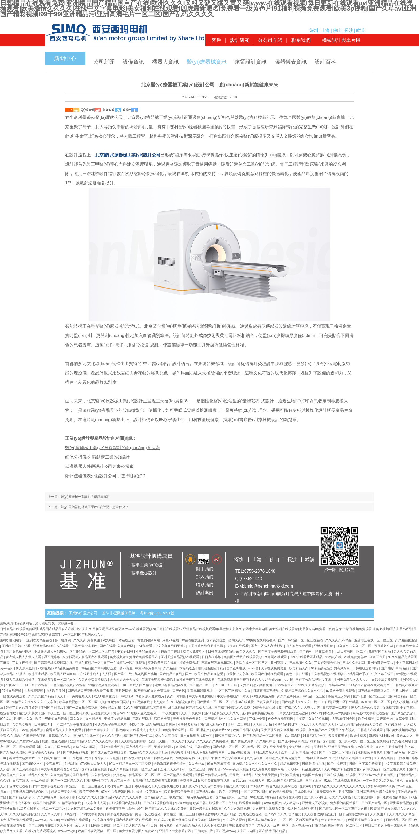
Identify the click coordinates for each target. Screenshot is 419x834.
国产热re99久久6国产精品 (283, 814)
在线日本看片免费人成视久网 (386, 825)
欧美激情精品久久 (189, 825)
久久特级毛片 (47, 797)
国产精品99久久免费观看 (152, 691)
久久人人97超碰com (266, 679)
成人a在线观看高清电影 (245, 803)
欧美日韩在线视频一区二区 (97, 831)
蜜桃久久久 (236, 640)
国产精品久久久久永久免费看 (166, 808)
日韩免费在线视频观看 (214, 780)
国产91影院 (393, 724)
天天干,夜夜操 (191, 713)
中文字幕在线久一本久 (233, 696)
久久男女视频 (22, 724)
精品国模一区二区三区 (145, 775)
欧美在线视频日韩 (367, 797)
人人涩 (107, 674)
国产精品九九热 (402, 713)
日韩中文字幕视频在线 (47, 786)
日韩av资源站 (132, 758)
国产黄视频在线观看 (230, 758)
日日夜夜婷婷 (212, 657)
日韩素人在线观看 (370, 730)
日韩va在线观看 (243, 702)
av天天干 (82, 825)
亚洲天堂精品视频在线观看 (180, 657)
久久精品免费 (384, 758)
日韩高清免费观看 (384, 679)
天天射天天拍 (263, 724)
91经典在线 (184, 747)
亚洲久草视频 (120, 769)
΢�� (69, 110)
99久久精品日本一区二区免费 (130, 764)
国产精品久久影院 (13, 752)
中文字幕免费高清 (148, 668)
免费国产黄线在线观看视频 (243, 657)
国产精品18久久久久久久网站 (225, 719)
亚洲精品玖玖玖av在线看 (51, 646)
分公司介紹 (270, 40)
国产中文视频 (337, 764)
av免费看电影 (185, 758)
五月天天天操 (170, 769)
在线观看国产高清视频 (125, 803)
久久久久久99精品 (338, 640)
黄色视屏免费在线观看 (16, 820)
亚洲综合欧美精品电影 (258, 713)
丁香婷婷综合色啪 (327, 663)
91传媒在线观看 (281, 792)
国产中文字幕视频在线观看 (277, 651)
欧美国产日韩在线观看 (267, 674)
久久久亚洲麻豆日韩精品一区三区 (301, 696)
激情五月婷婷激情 (25, 769)
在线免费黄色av (356, 657)
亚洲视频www (225, 831)
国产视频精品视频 (76, 752)
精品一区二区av (54, 808)
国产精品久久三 (156, 797)
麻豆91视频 (171, 640)
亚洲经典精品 (188, 724)
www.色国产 (272, 803)
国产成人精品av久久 (263, 820)
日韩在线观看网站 (365, 668)
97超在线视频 (12, 691)
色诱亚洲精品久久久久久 (366, 820)
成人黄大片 (161, 702)
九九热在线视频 (250, 814)
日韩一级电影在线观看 (205, 808)
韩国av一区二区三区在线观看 (27, 685)
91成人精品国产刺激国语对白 (350, 758)
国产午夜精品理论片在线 (314, 679)
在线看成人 (138, 730)
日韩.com (239, 780)
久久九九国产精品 (41, 696)
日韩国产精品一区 (375, 803)
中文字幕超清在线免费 (400, 764)
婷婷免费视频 (189, 663)
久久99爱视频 (318, 719)
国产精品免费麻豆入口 (374, 691)
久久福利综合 (266, 741)
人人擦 (5, 769)
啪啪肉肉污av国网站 (115, 702)
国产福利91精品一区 (52, 758)
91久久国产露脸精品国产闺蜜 (144, 707)
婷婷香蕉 (37, 730)
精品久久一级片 (269, 825)
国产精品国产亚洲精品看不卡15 (91, 691)
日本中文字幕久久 (97, 730)
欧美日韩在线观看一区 (209, 803)
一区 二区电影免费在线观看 (73, 724)
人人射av (293, 769)
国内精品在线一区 (86, 736)
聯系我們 (301, 40)
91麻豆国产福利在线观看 (285, 780)
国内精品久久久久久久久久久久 (255, 764)
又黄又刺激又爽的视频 (256, 685)
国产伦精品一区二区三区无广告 (92, 651)
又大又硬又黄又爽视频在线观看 (284, 730)
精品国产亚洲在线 (233, 668)
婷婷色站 (120, 775)
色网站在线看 (19, 786)
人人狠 (288, 679)
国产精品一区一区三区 (229, 747)
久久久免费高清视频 (93, 679)
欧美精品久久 (299, 668)
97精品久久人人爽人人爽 (302, 707)
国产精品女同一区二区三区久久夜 (343, 808)
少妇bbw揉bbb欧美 (382, 786)
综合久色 (272, 786)
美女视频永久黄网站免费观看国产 (134, 657)
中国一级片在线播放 (297, 825)
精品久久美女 (29, 713)
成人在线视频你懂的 (21, 679)
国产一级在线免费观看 (82, 707)
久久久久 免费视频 (87, 640)
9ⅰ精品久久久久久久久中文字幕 (34, 702)
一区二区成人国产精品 (136, 685)
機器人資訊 (165, 62)
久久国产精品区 (137, 825)
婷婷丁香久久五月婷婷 (22, 707)
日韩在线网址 (142, 719)
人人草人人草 (51, 814)
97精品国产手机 (357, 674)
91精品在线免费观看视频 (260, 775)
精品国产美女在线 (64, 792)
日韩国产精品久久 (228, 736)
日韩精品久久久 (60, 736)
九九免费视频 (34, 691)
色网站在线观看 (290, 797)
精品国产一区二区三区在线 (85, 786)
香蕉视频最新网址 (200, 691)
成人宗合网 (292, 736)
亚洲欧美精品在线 (39, 640)
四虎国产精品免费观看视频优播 (155, 780)
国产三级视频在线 (41, 825)
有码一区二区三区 (349, 825)
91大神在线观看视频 (302, 808)
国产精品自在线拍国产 (176, 674)
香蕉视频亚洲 (181, 752)
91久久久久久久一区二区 (354, 646)
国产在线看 (108, 646)
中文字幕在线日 (382, 674)
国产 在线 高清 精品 (395, 668)
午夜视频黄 (170, 713)
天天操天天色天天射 (188, 719)
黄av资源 (126, 668)
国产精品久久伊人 (22, 797)
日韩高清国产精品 (266, 691)
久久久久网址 (112, 736)
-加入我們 (204, 576)
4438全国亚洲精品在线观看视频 (152, 724)
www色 (253, 668)
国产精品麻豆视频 (95, 769)
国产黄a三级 (123, 674)
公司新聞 (104, 62)
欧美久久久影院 (340, 797)
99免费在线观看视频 (261, 640)
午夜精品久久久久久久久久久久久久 (340, 786)
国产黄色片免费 (242, 741)
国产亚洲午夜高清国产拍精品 (299, 741)
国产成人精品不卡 (213, 724)
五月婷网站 (123, 691)
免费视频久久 (82, 696)
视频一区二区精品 (145, 769)
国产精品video (206, 792)
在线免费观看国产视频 (233, 679)
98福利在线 (334, 657)
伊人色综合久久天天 (366, 707)
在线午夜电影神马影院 (157, 679)
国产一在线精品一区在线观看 (124, 663)
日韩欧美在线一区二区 (107, 825)
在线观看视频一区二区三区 (57, 679)
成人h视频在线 (105, 696)
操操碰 (374, 808)
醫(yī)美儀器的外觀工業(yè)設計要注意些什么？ (95, 507)
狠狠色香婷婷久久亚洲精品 (217, 814)
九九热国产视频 (146, 674)
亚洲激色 (320, 747)
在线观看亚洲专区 (343, 719)
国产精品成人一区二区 (231, 797)
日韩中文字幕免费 (92, 814)
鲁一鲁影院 (63, 640)
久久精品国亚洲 (406, 640)
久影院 (301, 719)
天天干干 (63, 696)
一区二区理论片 (198, 730)
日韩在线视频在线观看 (340, 775)
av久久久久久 (246, 651)
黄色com (119, 713)
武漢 (360, 30)
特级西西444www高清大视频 (229, 769)
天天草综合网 (326, 792)
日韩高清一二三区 (336, 707)
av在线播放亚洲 (193, 640)
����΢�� (108, 110)
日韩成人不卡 (21, 803)
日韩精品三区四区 (399, 820)
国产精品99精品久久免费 (232, 707)
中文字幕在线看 (102, 820)
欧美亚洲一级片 (300, 747)
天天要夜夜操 (338, 736)
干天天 (234, 775)
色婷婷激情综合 (356, 814)
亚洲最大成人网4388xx (51, 651)
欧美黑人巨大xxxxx (64, 674)
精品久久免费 (38, 775)
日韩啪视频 (202, 747)
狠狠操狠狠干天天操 (179, 792)
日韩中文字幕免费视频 (365, 764)
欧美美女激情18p (333, 820)
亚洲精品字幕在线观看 (111, 724)
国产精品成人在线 (199, 707)
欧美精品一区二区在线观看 (387, 769)
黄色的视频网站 (149, 640)
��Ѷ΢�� (127, 110)
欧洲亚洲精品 (38, 674)
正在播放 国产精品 (272, 831)
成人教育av (291, 803)
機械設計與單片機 (341, 40)
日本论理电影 (304, 792)
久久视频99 (378, 814)
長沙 (348, 30)
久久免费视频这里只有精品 (70, 775)
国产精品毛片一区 (139, 747)
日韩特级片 (256, 786)
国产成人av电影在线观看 (109, 752)
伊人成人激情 (26, 668)
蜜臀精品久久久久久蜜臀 (64, 730)
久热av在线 (289, 786)
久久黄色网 (125, 646)
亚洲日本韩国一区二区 (350, 651)
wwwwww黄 (67, 831)
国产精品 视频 (324, 825)
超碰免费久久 (101, 713)
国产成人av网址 (315, 797)
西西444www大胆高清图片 (377, 775)
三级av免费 (257, 719)
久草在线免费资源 (274, 668)
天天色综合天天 (323, 724)
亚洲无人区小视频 (315, 803)
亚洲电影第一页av (380, 663)
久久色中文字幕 (212, 786)
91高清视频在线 (183, 702)
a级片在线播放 (30, 808)
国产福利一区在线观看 (315, 651)
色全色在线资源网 (281, 719)
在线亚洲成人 (90, 674)
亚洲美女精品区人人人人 (351, 679)
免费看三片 (54, 764)
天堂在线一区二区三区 (252, 663)
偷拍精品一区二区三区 (179, 814)
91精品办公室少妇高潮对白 (331, 668)
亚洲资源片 (278, 663)
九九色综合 (255, 758)
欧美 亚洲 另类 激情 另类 (299, 752)
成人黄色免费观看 (299, 646)
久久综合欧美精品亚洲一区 (323, 814)
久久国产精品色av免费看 (86, 808)
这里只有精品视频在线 (171, 685)
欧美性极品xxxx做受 (209, 674)
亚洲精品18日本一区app (292, 724)
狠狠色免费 (162, 719)
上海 (325, 30)
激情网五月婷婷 (339, 696)
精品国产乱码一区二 (138, 736)
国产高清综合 (217, 640)
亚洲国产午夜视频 (342, 730)
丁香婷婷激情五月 (111, 747)
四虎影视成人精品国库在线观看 (85, 657)
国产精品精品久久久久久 (222, 713)
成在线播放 (176, 707)
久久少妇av (196, 764)
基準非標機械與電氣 (120, 613)
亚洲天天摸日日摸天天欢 (167, 741)
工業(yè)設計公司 (84, 613)
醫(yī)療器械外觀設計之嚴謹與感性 (85, 497)
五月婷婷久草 (384, 646)
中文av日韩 (125, 651)
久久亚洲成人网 (215, 825)
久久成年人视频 (234, 820)
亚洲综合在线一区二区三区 (374, 640)
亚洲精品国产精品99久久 (31, 792)
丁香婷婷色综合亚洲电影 (206, 646)
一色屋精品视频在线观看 (68, 685)
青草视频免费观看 (120, 814)
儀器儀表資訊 (291, 62)
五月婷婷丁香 (204, 831)
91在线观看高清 (219, 764)
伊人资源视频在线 (167, 786)
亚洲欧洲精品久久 (266, 752)
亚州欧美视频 (290, 775)
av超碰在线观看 (237, 646)
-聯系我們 (204, 584)
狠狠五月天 (377, 657)
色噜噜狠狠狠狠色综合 (170, 764)
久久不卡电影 (247, 831)
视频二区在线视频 (55, 741)
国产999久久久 (33, 764)
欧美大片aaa (221, 730)
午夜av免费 (183, 803)
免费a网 (306, 786)
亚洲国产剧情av (52, 707)
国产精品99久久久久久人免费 (121, 797)
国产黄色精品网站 (19, 651)
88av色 (24, 730)
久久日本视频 (177, 696)
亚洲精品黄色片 (147, 651)
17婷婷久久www (315, 758)
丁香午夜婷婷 (22, 663)
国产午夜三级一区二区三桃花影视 (65, 713)
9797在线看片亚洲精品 (306, 657)
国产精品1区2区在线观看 (134, 820)
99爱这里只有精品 (263, 797)
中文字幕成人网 (95, 803)
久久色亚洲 (65, 825)
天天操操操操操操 (134, 741)
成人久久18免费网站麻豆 (167, 730)
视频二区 (175, 797)
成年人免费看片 (194, 651)
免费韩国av (188, 780)
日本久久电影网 (354, 663)
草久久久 (77, 719)
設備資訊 (133, 62)
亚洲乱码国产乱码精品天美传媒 (360, 724)
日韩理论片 (126, 696)
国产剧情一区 (333, 741)
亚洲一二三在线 (239, 724)
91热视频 (44, 668)
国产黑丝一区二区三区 (213, 702)
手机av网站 (401, 691)
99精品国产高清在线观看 (99, 668)
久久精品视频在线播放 (327, 674)
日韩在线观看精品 (221, 651)
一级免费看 (144, 646)
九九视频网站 (402, 741)
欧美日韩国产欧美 (246, 730)
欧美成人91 (162, 820)
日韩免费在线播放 (84, 646)
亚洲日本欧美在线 (138, 786)
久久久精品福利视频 (24, 814)
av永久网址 (365, 747)
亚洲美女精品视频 (117, 719)
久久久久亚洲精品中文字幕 (395, 747)
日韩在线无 (42, 724)
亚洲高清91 (346, 792)
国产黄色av (385, 719)
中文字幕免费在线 (202, 696)
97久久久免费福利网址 (118, 792)
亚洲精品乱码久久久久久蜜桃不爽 (94, 741)
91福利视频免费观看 (369, 752)
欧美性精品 (366, 719)
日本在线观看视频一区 (196, 736)
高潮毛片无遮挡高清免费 (283, 758)
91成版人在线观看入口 (144, 713)
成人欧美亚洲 (56, 691)
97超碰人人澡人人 (93, 764)
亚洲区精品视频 (401, 803)
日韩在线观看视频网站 (217, 663)
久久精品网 (94, 719)
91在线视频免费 (264, 696)
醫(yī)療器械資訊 (207, 62)
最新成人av (190, 786)
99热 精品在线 (111, 707)
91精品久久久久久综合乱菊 (149, 752)
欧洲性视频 (358, 736)
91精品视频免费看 (66, 668)
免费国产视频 (312, 775)
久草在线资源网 (84, 747)
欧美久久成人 (88, 797)
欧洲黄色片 (115, 786)
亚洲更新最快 (164, 747)
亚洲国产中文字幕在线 (175, 831)
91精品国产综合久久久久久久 (302, 691)
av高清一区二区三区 (376, 702)
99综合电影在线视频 (268, 707)
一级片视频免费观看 (199, 797)
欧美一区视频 (229, 792)
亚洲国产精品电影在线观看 (376, 792)
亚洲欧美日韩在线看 (16, 646)
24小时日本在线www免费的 (331, 713)
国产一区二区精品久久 (67, 780)
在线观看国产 (285, 685)
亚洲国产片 (205, 758)
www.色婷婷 (40, 780)
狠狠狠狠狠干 (116, 808)
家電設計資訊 (251, 62)
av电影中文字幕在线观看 (371, 713)
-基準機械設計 (143, 573)
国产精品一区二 (201, 685)
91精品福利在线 (70, 803)
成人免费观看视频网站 (268, 769)
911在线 (325, 702)
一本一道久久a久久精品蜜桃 (383, 780)
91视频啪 (71, 764)
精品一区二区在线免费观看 (267, 747)
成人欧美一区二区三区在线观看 (367, 741)
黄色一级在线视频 (148, 814)
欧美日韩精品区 (44, 803)
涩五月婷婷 (52, 657)
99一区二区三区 (226, 685)
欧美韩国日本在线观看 (119, 640)
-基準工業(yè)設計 (147, 565)
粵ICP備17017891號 (157, 613)
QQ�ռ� (87, 110)
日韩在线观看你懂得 (158, 803)
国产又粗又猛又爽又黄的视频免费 (196, 820)
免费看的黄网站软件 (345, 803)
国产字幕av (314, 780)
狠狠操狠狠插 (208, 668)
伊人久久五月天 (166, 736)
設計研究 (239, 40)
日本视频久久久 (300, 663)
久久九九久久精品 (402, 814)
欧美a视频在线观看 (75, 820)
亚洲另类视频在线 (341, 747)
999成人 (6, 719)
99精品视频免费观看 (103, 685)
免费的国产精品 (380, 651)
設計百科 (325, 62)
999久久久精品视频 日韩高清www (321, 685)
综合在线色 (135, 808)
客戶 (216, 40)
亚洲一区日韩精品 (346, 702)
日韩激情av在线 (313, 764)
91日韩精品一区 (315, 736)
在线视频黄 (390, 707)
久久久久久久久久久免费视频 (208, 741)
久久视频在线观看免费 (269, 808)
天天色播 (113, 758)
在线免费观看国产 (242, 825)
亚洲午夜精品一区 (88, 663)
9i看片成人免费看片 (150, 696)
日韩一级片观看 (162, 825)
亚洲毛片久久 (23, 719)
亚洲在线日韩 (324, 646)
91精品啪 (70, 814)
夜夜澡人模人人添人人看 (24, 657)
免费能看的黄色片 (395, 797)
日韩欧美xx (120, 730)
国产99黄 (92, 780)
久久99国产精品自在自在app (345, 769)
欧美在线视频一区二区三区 (78, 702)
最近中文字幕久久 (149, 792)
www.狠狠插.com (47, 820)
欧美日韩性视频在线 (159, 758)
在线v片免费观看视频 (40, 831)
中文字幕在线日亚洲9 (170, 646)
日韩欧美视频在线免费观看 (195, 679)
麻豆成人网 (257, 780)
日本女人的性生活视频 (292, 713)
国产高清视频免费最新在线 (53, 663)
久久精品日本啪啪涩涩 (179, 668)
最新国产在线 (171, 651)
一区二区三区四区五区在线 (299, 820)
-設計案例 (204, 592)
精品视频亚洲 (290, 764)
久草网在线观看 (276, 657)
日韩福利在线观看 (405, 685)
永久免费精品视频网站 (209, 752)
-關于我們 (204, 568)
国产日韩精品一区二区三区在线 (301, 640)
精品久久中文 (236, 786)
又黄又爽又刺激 (268, 702)
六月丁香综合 (95, 758)
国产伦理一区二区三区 (369, 696)
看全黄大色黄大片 (22, 758)
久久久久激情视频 (237, 808)
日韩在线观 (21, 780)
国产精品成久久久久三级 (300, 702)
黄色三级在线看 (297, 674)
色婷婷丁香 (67, 797)
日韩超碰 (76, 758)
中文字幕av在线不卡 (116, 780)
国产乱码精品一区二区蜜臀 (262, 736)
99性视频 (403, 758)
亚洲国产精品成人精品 (211, 775)
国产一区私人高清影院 (267, 646)
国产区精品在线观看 (178, 775)
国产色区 (178, 691)
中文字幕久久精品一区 (44, 752)
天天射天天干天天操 (124, 679)
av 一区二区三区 (194, 769)
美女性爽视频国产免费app (138, 831)
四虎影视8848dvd (382, 736)
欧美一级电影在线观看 (51, 719)
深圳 (314, 30)
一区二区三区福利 (254, 792)
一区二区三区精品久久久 (233, 691)
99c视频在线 (141, 702)
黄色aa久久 (405, 736)
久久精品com (317, 730)
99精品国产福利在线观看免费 (368, 685)
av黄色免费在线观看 (341, 691)
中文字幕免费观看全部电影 (60, 769)
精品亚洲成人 (312, 769)
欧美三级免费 (89, 792)
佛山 (337, 30)
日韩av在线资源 (239, 752)
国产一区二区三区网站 (335, 752)
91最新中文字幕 (238, 674)
